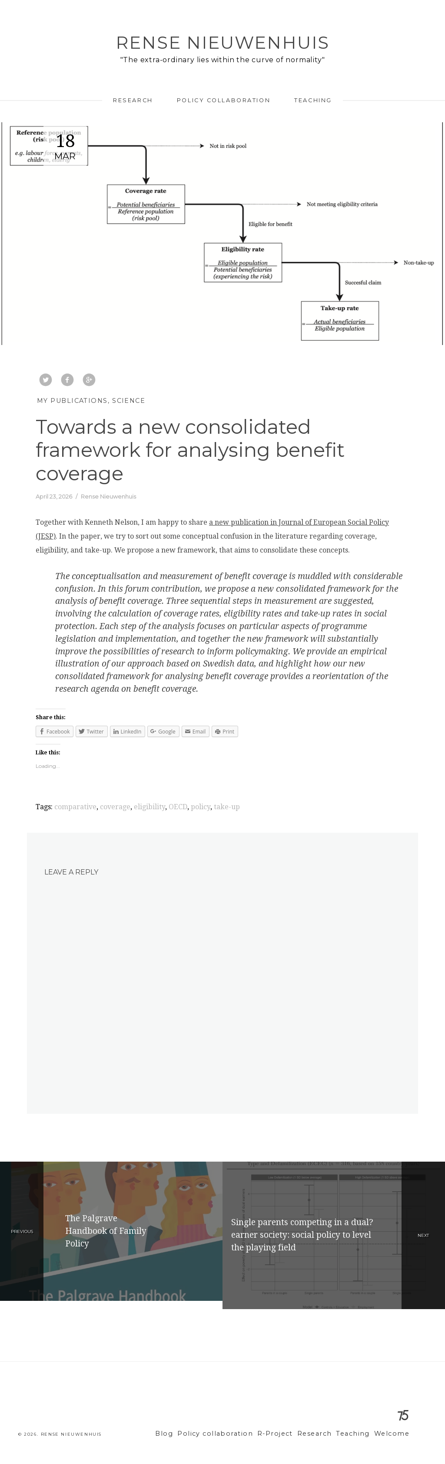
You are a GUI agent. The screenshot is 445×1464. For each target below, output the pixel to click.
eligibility (149, 807)
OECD (178, 807)
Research (133, 100)
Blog (188, 1433)
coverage (115, 807)
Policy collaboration (223, 100)
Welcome (393, 1433)
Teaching (313, 100)
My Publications (72, 401)
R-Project (287, 1433)
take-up (227, 807)
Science (128, 401)
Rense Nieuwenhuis (222, 42)
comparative (75, 807)
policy (200, 807)
